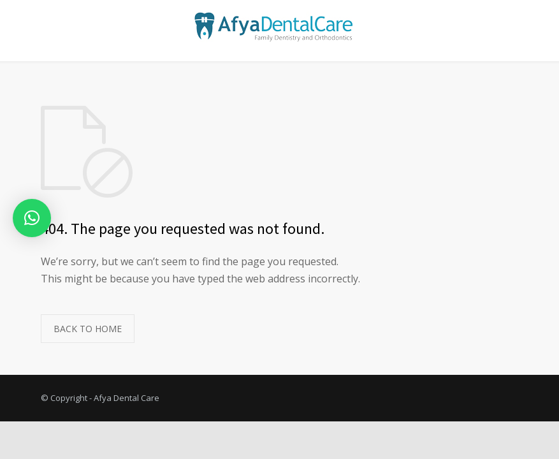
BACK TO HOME (88, 329)
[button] (32, 218)
